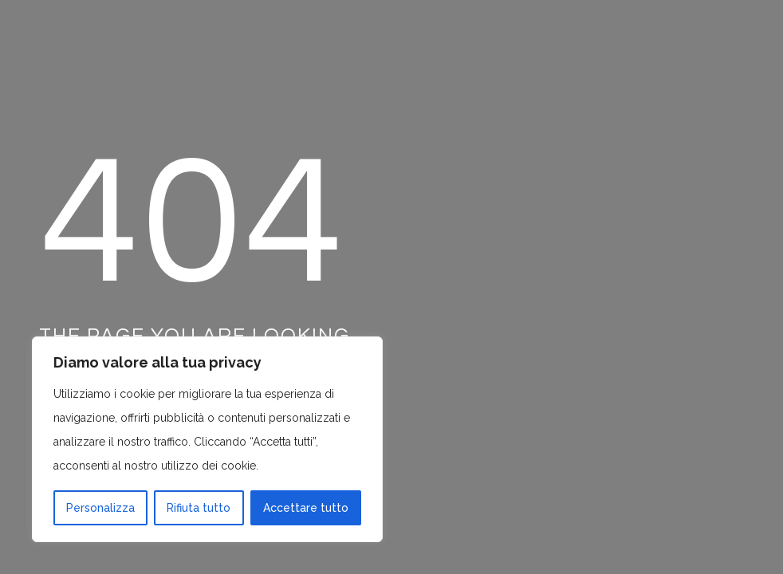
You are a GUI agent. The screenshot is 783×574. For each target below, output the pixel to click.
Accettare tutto (305, 507)
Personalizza (100, 507)
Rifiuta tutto (198, 507)
